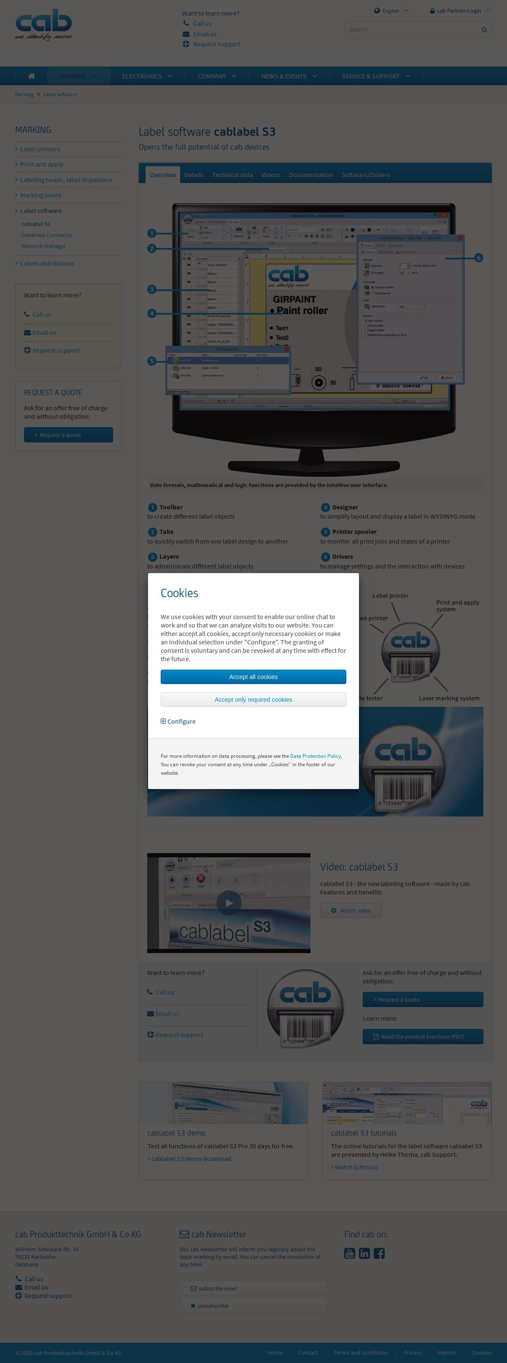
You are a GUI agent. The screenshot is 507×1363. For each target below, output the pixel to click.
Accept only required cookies (253, 699)
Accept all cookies (253, 676)
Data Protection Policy (315, 756)
